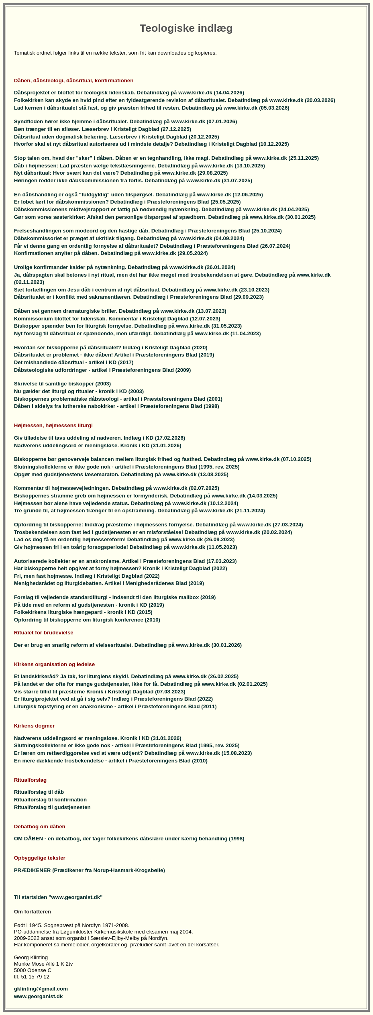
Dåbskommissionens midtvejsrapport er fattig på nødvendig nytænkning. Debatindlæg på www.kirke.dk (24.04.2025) (161, 209)
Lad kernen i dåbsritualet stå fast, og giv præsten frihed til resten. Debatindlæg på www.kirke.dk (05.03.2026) (151, 108)
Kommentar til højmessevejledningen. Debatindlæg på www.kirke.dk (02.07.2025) (116, 488)
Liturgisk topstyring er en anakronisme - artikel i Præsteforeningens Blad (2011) (115, 706)
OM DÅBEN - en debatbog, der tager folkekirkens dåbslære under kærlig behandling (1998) (129, 839)
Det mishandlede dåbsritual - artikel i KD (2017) (74, 362)
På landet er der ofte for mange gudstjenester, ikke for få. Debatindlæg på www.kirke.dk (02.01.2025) (141, 684)
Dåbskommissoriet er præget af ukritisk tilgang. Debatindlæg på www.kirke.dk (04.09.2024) (129, 238)
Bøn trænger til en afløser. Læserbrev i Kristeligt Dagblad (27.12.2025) (102, 129)
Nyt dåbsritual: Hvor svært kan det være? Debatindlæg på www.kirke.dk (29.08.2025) (121, 173)
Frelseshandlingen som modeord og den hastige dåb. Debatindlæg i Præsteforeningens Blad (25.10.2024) (148, 231)
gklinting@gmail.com (41, 989)
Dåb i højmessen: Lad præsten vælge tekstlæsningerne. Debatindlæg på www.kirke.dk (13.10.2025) (139, 166)
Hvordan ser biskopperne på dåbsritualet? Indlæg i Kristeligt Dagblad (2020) (111, 347)
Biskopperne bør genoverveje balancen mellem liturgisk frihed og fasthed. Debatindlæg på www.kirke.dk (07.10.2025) (163, 459)
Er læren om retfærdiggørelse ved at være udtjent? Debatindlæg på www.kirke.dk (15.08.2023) (133, 753)
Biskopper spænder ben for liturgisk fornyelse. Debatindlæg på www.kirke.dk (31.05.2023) (128, 326)
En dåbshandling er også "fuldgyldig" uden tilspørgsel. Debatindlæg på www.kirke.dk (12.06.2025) (138, 195)
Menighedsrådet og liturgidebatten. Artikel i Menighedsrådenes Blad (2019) (109, 583)
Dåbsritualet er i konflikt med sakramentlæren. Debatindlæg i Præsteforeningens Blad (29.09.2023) (139, 297)
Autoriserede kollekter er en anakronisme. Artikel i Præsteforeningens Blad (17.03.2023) (125, 561)
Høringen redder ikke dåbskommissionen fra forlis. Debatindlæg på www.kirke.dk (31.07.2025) (133, 180)
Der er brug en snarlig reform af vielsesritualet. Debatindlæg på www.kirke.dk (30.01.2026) (128, 645)
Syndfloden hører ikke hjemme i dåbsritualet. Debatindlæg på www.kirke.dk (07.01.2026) (125, 121)
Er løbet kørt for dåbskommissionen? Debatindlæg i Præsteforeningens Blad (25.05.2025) (127, 202)
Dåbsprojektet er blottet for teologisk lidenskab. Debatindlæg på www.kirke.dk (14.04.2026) (129, 93)
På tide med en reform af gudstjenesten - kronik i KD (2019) (89, 605)
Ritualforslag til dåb (39, 792)
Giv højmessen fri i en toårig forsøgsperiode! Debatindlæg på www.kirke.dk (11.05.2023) (125, 547)
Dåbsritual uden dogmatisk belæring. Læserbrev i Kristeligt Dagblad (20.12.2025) (116, 137)
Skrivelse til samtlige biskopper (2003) (62, 384)
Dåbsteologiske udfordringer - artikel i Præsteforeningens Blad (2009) (102, 370)
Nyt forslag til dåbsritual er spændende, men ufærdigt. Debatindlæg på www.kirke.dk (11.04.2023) (137, 333)
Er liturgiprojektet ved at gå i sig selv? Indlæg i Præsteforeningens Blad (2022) (113, 699)
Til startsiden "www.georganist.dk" (58, 897)
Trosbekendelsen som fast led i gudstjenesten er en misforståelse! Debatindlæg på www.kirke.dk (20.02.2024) (153, 532)
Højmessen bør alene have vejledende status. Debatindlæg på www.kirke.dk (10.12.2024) (126, 503)
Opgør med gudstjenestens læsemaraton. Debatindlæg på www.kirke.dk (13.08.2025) (121, 474)
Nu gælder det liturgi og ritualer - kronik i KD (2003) (79, 391)
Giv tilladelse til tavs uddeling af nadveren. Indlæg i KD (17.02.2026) (99, 438)
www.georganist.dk (38, 996)
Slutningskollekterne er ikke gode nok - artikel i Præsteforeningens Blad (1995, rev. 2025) (127, 467)
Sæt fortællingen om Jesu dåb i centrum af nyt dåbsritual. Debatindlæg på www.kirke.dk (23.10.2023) (141, 290)
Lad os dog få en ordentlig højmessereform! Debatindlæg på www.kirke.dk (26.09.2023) (124, 539)
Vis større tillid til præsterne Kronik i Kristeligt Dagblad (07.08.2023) (99, 692)
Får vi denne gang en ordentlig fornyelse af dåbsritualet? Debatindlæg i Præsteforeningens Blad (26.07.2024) (152, 246)
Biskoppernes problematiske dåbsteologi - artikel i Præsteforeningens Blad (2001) (118, 399)
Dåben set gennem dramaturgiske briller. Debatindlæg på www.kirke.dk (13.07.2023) (120, 311)
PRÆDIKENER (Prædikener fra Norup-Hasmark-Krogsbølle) (89, 870)
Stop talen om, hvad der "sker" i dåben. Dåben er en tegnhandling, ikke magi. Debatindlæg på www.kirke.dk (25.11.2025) (166, 158)
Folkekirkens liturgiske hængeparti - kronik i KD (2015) (83, 612)
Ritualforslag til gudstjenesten (52, 807)
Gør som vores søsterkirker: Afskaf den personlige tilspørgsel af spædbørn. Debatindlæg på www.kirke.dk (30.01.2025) (165, 217)
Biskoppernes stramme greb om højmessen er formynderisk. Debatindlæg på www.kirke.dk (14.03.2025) (146, 496)
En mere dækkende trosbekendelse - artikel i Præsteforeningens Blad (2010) (111, 761)
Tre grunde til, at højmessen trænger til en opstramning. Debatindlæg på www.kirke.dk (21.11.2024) (139, 510)
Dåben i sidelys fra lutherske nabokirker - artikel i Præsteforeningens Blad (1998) (116, 406)
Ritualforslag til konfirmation (50, 800)
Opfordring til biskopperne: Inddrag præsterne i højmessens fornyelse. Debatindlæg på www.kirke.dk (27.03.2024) (158, 525)
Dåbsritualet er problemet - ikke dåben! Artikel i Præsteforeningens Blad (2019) (114, 355)
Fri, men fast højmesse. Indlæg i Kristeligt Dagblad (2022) (87, 576)
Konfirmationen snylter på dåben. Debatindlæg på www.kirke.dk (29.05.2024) (111, 253)
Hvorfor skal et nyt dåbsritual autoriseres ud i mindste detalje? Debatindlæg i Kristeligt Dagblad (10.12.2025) (151, 144)
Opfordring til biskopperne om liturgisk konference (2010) (87, 620)
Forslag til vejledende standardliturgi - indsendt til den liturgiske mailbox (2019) (115, 597)
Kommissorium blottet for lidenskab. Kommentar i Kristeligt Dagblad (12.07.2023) (117, 319)
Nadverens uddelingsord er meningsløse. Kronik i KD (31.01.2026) (97, 445)
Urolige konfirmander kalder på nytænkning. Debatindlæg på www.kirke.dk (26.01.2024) (124, 267)
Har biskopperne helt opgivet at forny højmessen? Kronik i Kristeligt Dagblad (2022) (120, 568)
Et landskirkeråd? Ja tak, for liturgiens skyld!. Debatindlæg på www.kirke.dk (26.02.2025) (126, 676)
